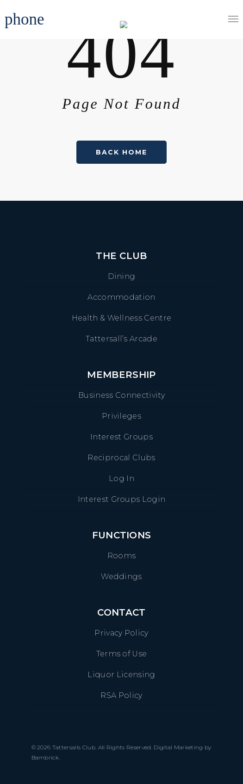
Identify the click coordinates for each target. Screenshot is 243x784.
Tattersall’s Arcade (121, 338)
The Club (121, 255)
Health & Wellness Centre (122, 318)
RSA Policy (121, 695)
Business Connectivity (121, 395)
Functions (121, 535)
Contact (121, 612)
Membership (121, 374)
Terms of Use (121, 653)
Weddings (121, 576)
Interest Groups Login (122, 499)
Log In (121, 478)
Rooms (121, 555)
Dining (122, 276)
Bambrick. (45, 757)
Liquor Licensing (121, 674)
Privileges (121, 416)
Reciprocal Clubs (121, 457)
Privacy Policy (121, 633)
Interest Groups (121, 436)
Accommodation (121, 297)
